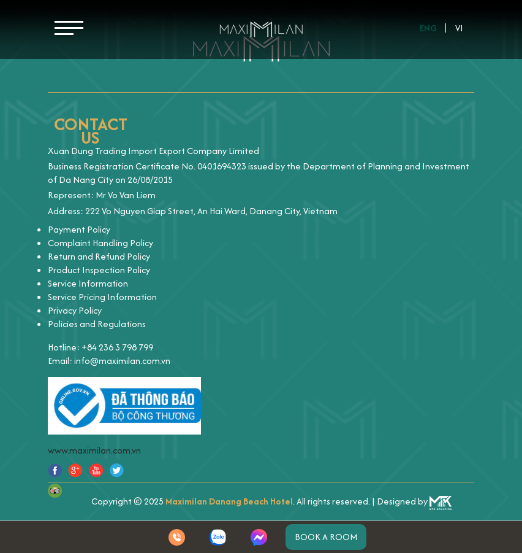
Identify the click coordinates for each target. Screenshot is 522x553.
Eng (428, 28)
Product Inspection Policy (99, 269)
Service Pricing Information (102, 296)
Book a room (326, 536)
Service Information (88, 283)
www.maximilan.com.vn (94, 450)
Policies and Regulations (97, 323)
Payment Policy (79, 229)
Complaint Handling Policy (100, 242)
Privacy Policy (75, 310)
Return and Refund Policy (99, 256)
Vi (459, 28)
